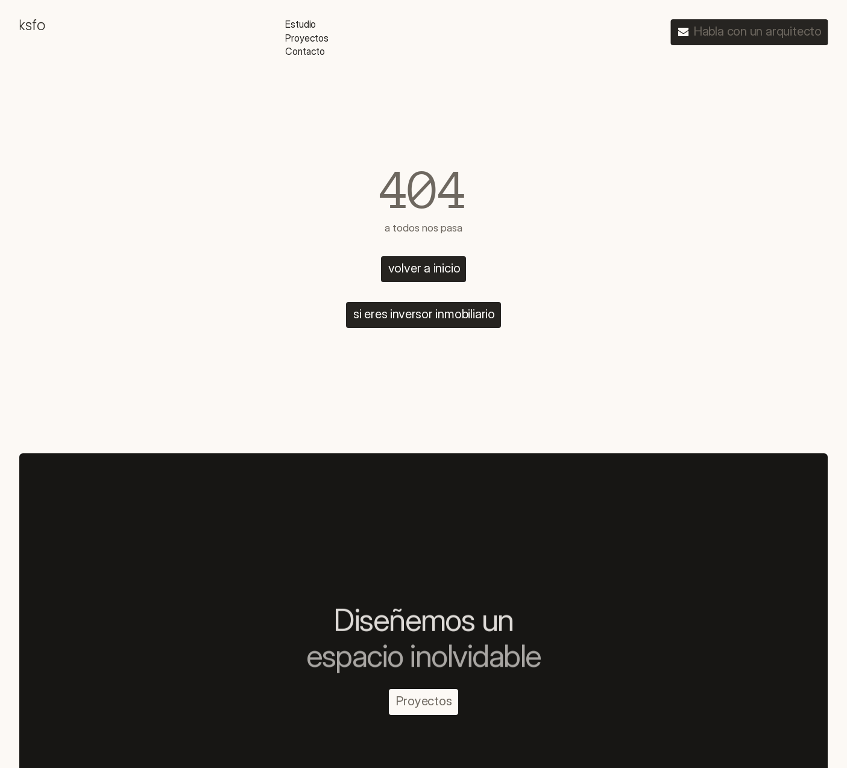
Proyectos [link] (424, 700)
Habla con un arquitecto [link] (758, 31)
